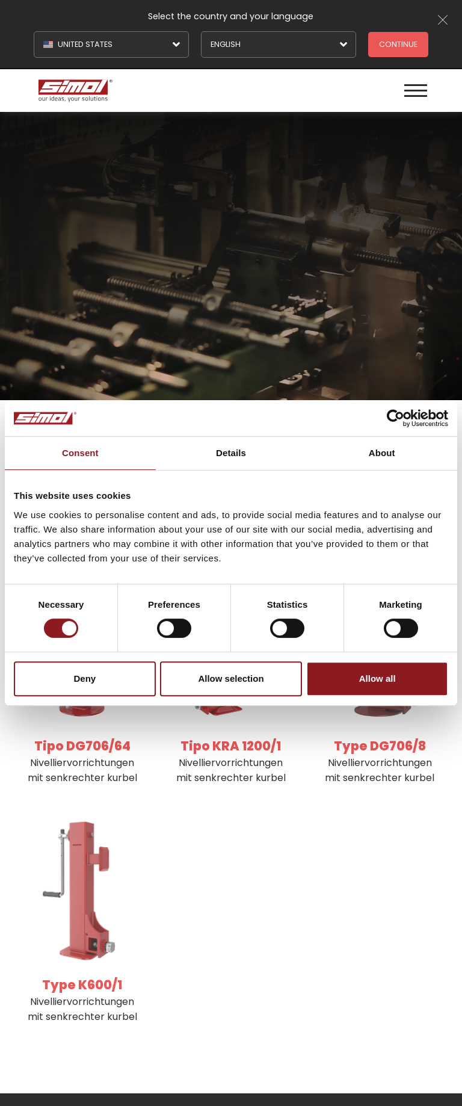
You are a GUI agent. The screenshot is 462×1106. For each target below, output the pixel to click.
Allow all (377, 678)
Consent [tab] (80, 453)
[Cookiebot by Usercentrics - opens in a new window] (395, 418)
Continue (398, 44)
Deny (84, 678)
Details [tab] (231, 453)
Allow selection (230, 678)
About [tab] (382, 453)
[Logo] (133, 90)
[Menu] (415, 90)
